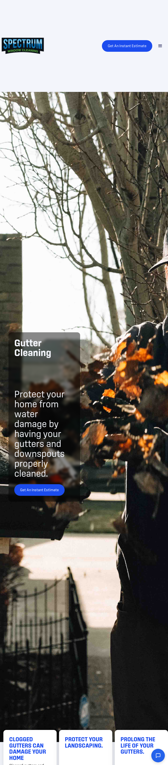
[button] (160, 46)
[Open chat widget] (158, 755)
